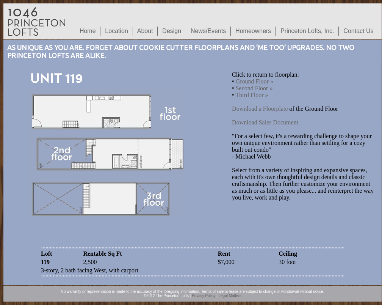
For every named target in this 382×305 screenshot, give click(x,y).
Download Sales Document (265, 122)
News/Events (208, 31)
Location (116, 31)
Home (87, 31)
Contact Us (358, 31)
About (145, 31)
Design (172, 31)
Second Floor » (254, 88)
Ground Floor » (255, 81)
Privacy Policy (203, 296)
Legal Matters (229, 296)
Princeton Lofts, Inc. (307, 31)
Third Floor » (251, 95)
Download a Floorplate (260, 108)
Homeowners (253, 31)
